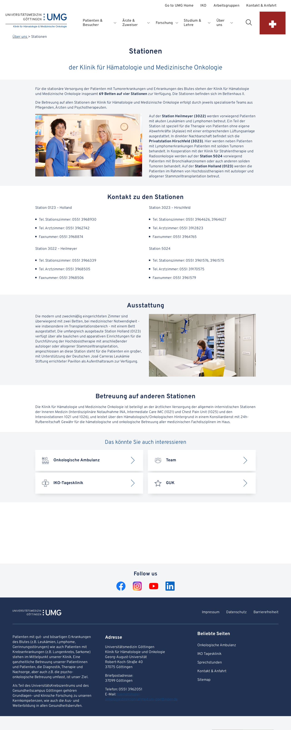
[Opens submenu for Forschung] (177, 23)
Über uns (20, 37)
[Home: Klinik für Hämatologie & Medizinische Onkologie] (36, 21)
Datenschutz (236, 612)
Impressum (210, 612)
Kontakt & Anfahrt (261, 6)
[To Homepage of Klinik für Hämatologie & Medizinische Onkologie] (37, 613)
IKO (203, 6)
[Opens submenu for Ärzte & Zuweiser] (149, 23)
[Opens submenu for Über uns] (232, 23)
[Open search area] (248, 22)
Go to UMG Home (179, 6)
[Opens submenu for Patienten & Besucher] (115, 23)
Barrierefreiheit (265, 612)
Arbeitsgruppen (226, 6)
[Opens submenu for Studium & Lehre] (209, 23)
